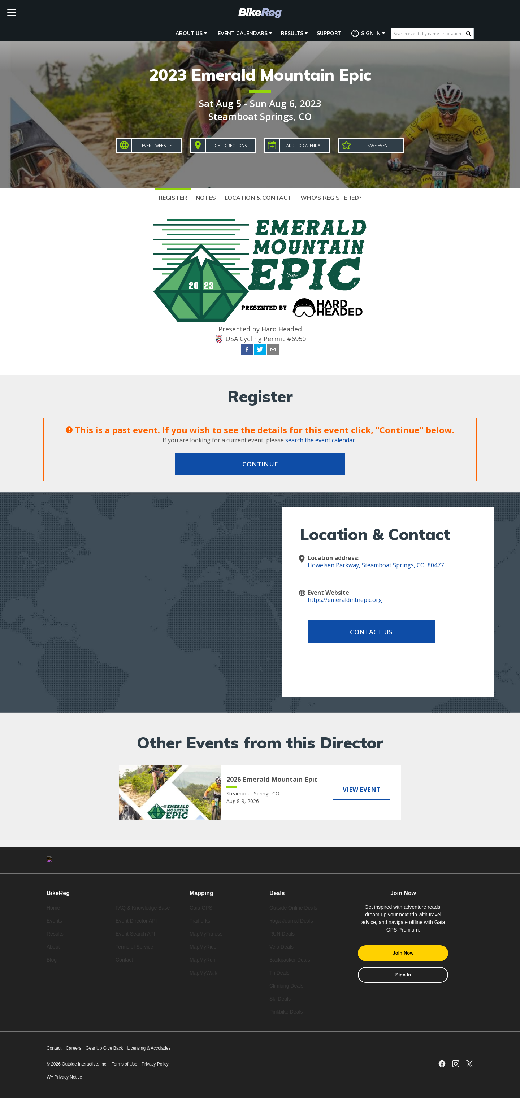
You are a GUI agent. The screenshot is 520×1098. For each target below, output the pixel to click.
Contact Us (365, 632)
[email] (273, 350)
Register (173, 197)
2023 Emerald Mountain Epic (260, 74)
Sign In (368, 33)
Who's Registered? (331, 197)
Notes (206, 197)
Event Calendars (245, 33)
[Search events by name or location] (428, 33)
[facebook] (247, 350)
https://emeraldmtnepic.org (345, 600)
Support (329, 33)
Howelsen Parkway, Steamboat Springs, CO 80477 (376, 565)
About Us (191, 33)
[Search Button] (468, 34)
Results (294, 33)
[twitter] (260, 350)
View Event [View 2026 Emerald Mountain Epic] (361, 789)
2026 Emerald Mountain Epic (271, 779)
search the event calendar (320, 440)
